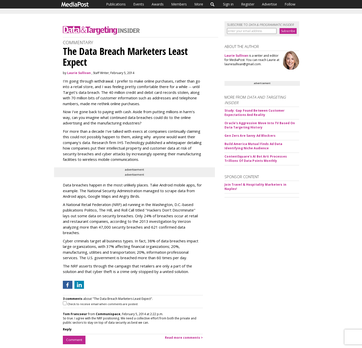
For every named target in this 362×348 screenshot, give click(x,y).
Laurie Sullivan (79, 73)
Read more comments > (184, 337)
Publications (116, 4)
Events (138, 4)
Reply (67, 329)
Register (247, 4)
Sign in (228, 4)
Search (212, 4)
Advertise (269, 4)
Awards (158, 4)
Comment (74, 339)
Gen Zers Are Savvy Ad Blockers (250, 135)
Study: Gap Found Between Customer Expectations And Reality (254, 112)
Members (179, 4)
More (198, 4)
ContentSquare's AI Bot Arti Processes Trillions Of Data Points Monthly (255, 158)
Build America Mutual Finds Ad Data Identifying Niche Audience (253, 146)
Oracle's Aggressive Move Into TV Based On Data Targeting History (259, 125)
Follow (290, 4)
